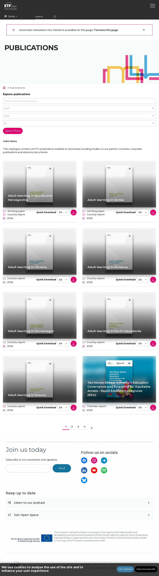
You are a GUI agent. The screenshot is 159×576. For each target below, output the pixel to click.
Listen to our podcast (29, 502)
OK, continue (125, 569)
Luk (144, 30)
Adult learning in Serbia (105, 200)
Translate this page (106, 30)
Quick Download (46, 212)
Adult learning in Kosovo (27, 395)
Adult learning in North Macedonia (114, 331)
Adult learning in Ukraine (27, 267)
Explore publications (16, 94)
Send (62, 468)
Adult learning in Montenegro (31, 331)
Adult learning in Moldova (107, 267)
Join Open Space (26, 515)
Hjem (5, 88)
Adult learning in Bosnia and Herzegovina (30, 198)
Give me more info (146, 569)
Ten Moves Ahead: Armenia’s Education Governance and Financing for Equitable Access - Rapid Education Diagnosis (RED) (118, 389)
